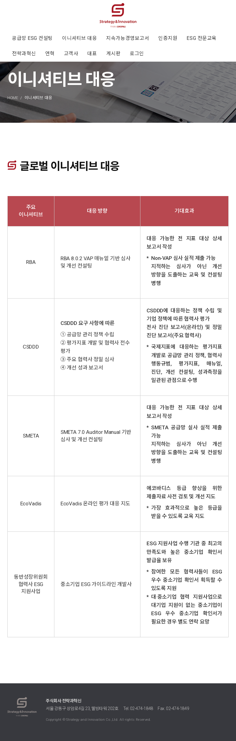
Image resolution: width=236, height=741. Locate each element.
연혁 (50, 53)
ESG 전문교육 (201, 38)
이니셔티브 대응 (79, 38)
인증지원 (167, 38)
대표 (92, 53)
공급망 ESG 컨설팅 (32, 38)
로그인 (137, 53)
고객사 (71, 53)
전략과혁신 (24, 53)
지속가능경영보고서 (127, 38)
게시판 (113, 53)
